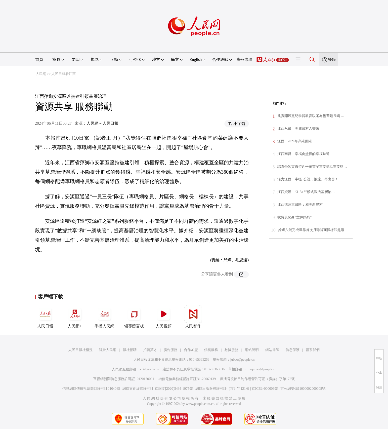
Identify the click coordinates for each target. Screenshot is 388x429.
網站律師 (272, 350)
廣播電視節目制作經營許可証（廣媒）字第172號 (257, 379)
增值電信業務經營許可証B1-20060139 (187, 379)
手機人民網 (104, 316)
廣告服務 (170, 350)
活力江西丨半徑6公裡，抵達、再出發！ (307, 179)
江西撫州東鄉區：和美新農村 (300, 204)
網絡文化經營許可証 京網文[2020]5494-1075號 (157, 388)
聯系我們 (313, 350)
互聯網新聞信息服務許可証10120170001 (123, 379)
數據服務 (231, 350)
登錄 (332, 59)
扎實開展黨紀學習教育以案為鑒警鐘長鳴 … (311, 116)
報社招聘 (130, 350)
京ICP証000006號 (265, 388)
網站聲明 (252, 350)
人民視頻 (163, 316)
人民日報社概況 (80, 350)
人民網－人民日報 (102, 123)
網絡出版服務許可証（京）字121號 (222, 388)
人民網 (41, 74)
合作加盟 (191, 350)
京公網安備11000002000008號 (302, 388)
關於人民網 (107, 350)
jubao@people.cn (242, 359)
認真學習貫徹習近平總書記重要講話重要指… (312, 166)
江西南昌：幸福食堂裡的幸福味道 (303, 154)
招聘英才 (150, 350)
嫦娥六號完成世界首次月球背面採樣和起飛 (311, 230)
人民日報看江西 (63, 74)
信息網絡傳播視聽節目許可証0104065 (91, 388)
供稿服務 (211, 350)
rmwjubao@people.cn (261, 369)
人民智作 (193, 316)
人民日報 (45, 316)
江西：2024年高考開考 (294, 141)
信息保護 (293, 350)
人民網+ (75, 316)
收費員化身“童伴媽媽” (294, 217)
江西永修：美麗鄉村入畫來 (298, 128)
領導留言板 (134, 316)
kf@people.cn (149, 369)
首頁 (39, 59)
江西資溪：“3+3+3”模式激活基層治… (306, 192)
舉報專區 (245, 59)
